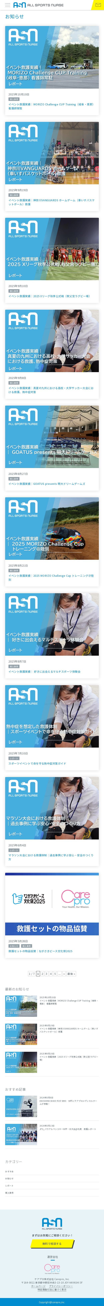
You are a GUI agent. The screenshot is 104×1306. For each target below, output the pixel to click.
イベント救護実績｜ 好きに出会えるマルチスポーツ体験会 (44, 671)
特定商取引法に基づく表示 (52, 1289)
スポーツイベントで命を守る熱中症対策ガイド (37, 763)
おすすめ (9, 1171)
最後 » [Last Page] (71, 974)
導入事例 (9, 1192)
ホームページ (38, 1286)
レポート (9, 1185)
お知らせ (9, 1178)
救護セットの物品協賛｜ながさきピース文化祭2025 (40, 951)
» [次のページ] (64, 974)
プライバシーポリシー (61, 1286)
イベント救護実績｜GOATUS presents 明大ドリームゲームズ (46, 484)
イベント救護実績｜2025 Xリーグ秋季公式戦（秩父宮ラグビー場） (49, 296)
